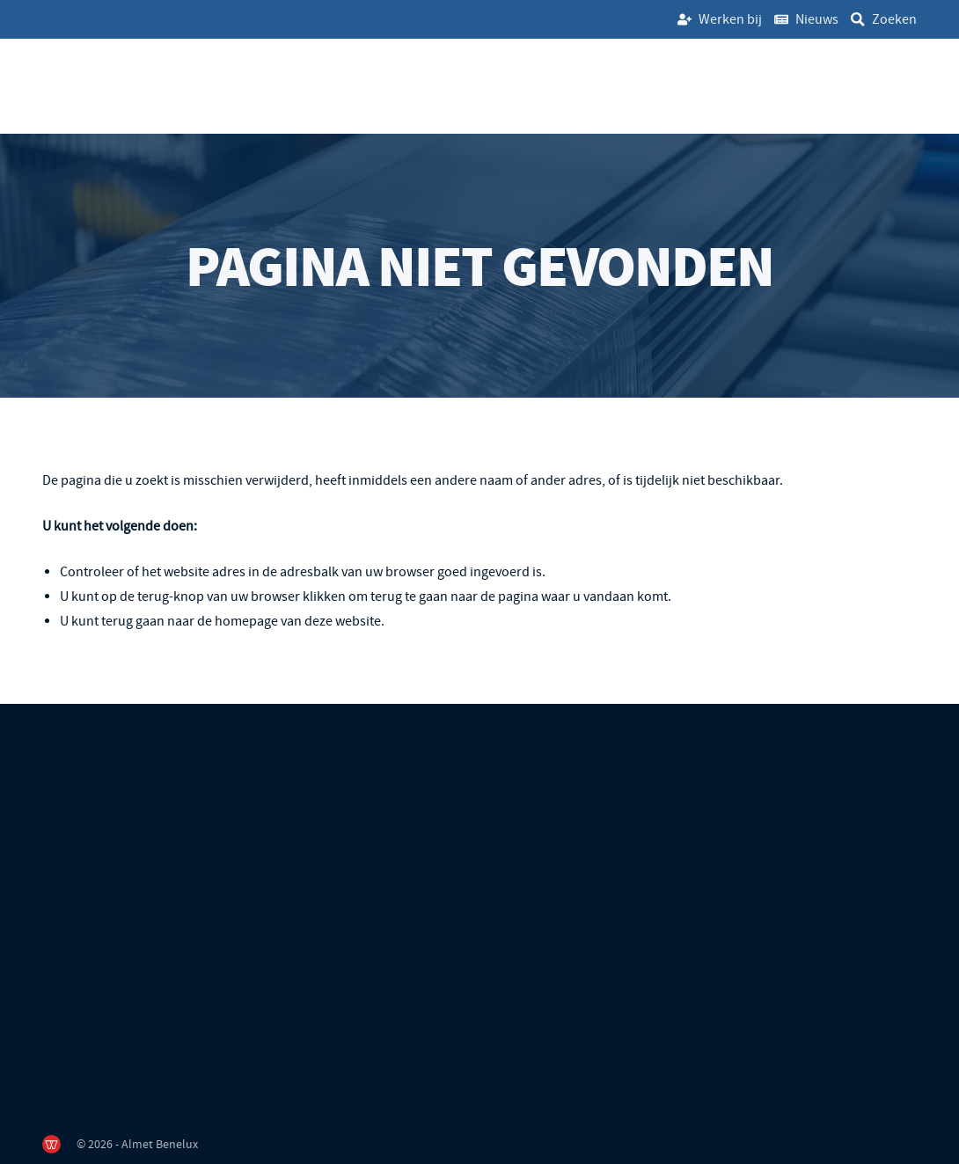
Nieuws (816, 19)
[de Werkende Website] (51, 1144)
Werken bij (730, 19)
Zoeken (894, 19)
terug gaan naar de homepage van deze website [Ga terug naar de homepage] (241, 621)
